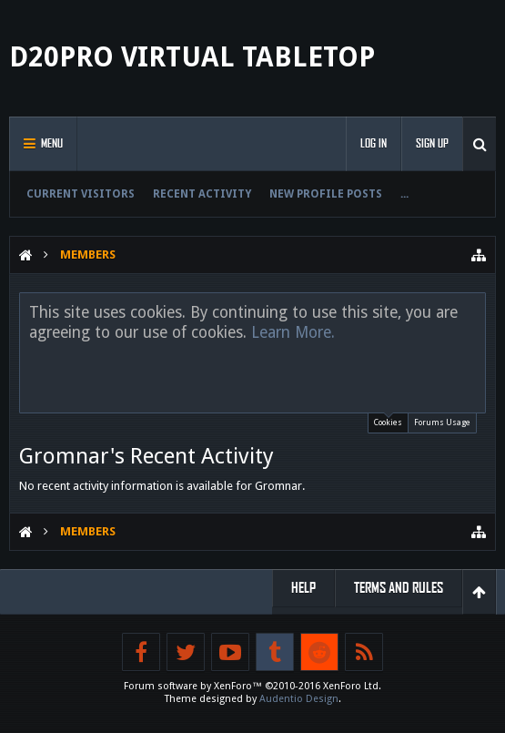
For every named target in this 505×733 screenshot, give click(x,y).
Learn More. (293, 332)
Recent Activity (202, 194)
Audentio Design (298, 699)
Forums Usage (442, 422)
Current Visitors (80, 194)
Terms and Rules (398, 587)
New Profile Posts (325, 194)
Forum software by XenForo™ (252, 686)
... (404, 194)
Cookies (388, 420)
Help (303, 587)
